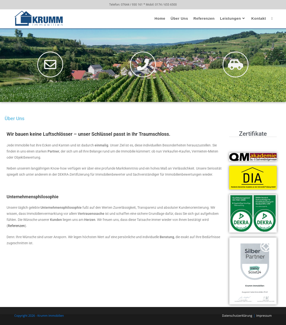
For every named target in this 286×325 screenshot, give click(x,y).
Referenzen (16, 226)
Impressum (264, 316)
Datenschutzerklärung (237, 316)
